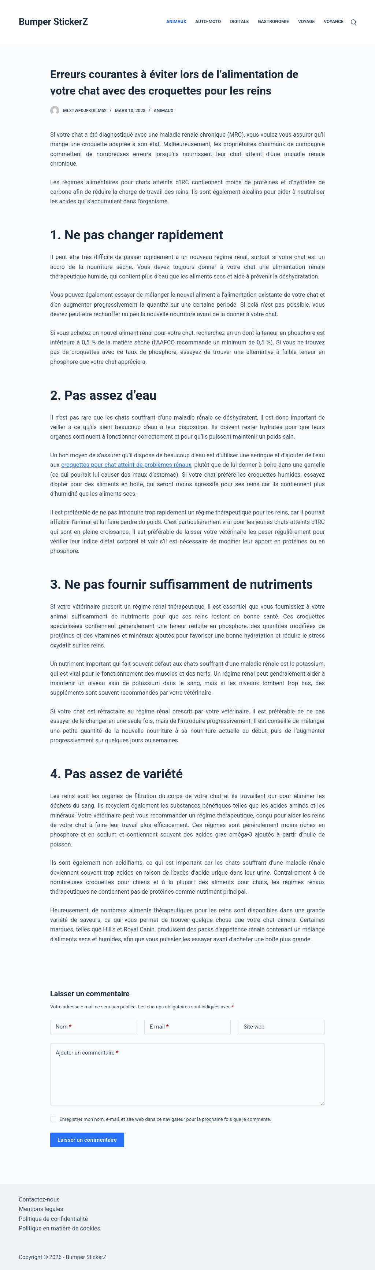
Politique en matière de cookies (59, 1228)
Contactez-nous (39, 1199)
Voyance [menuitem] (334, 21)
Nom (63, 1026)
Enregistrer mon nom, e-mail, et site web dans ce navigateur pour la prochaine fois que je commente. (165, 1119)
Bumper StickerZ (53, 21)
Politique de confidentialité (53, 1218)
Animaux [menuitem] (176, 21)
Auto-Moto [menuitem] (208, 21)
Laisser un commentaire (87, 1140)
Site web (254, 1026)
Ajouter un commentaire (87, 1052)
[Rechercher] (353, 22)
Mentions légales (41, 1209)
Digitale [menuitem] (239, 21)
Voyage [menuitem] (306, 21)
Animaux (164, 110)
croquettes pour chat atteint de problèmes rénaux (126, 464)
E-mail (159, 1026)
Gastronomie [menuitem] (273, 21)
